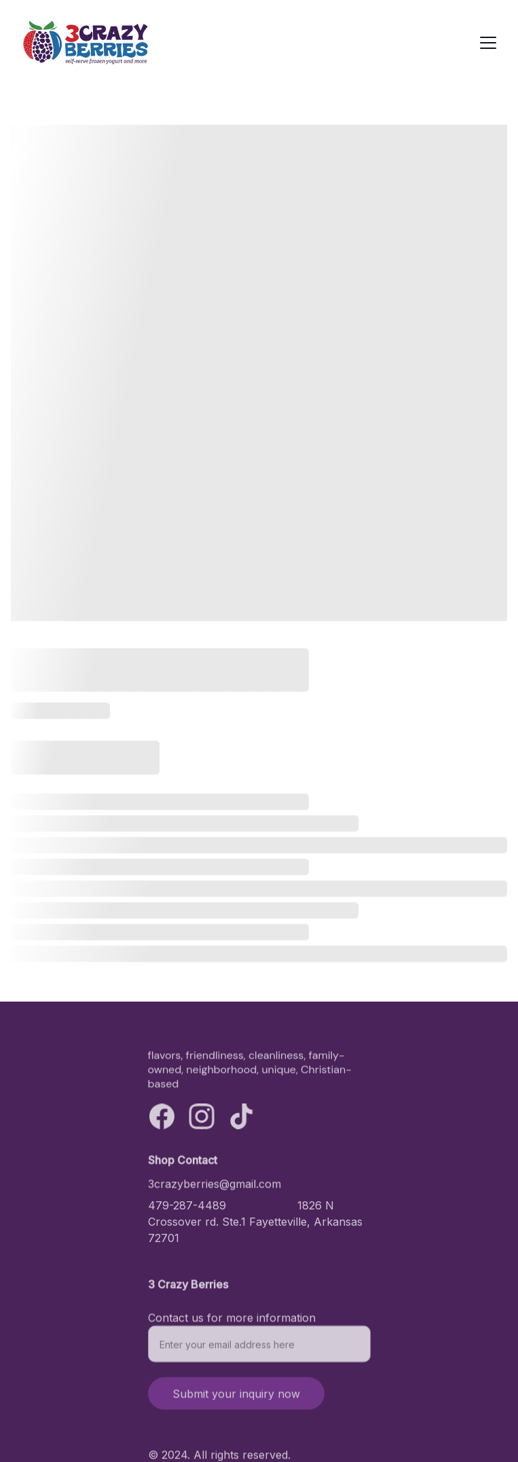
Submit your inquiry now (236, 1399)
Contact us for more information (232, 1323)
